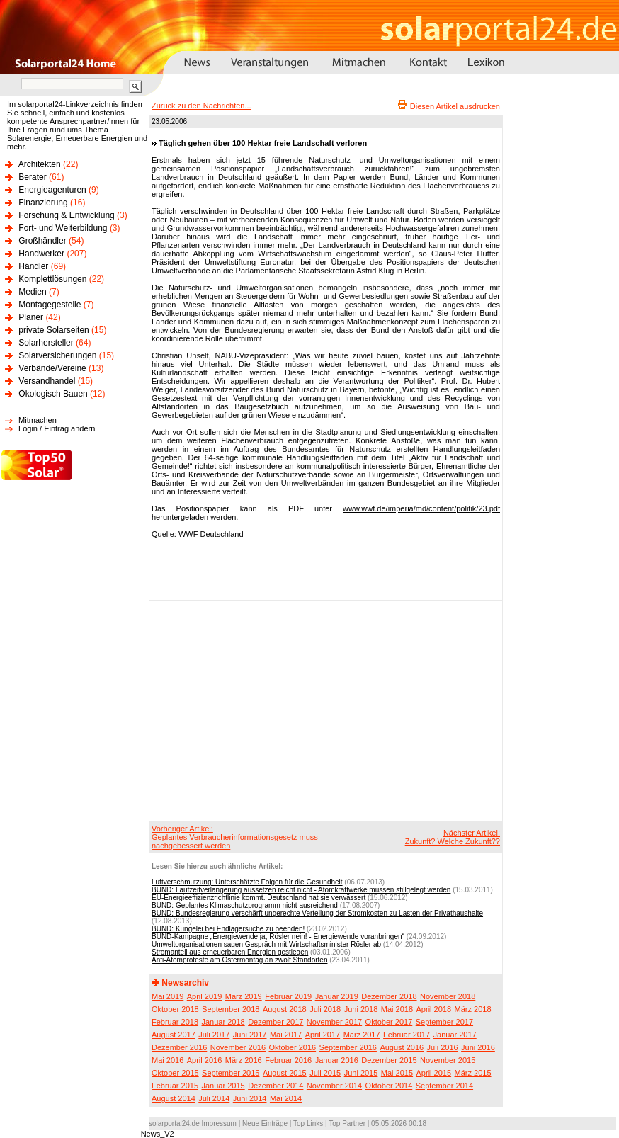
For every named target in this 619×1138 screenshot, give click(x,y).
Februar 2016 (288, 1060)
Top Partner (347, 1123)
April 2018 (434, 1009)
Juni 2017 (250, 1034)
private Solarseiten (53, 330)
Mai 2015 (397, 1073)
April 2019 (204, 996)
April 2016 (204, 1060)
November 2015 (447, 1060)
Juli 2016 (442, 1047)
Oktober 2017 (389, 1022)
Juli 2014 (213, 1098)
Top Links (308, 1123)
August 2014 (173, 1098)
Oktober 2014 (389, 1085)
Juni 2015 (361, 1073)
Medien (32, 292)
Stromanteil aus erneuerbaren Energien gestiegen (230, 952)
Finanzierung (42, 202)
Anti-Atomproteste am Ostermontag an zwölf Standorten (239, 960)
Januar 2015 (223, 1085)
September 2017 (444, 1022)
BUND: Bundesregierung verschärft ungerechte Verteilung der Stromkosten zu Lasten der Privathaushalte (317, 913)
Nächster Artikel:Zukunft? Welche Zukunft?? (452, 837)
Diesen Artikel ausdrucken (455, 106)
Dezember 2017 (275, 1022)
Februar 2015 (175, 1085)
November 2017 (334, 1022)
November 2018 (447, 996)
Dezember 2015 (388, 1060)
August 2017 (173, 1034)
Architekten (39, 164)
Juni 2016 (478, 1047)
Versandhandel (46, 381)
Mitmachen (37, 420)
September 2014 (444, 1085)
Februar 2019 (288, 996)
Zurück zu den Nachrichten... (201, 105)
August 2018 (285, 1009)
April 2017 (323, 1034)
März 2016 (243, 1060)
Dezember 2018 (388, 996)
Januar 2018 (223, 1022)
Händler (33, 266)
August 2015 (285, 1073)
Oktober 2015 (175, 1073)
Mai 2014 (286, 1098)
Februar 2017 (406, 1034)
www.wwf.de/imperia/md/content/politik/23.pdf (421, 508)
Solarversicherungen (57, 355)
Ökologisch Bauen (52, 394)
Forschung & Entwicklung (66, 215)
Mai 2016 (167, 1060)
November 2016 (238, 1047)
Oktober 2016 (292, 1047)
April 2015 (434, 1073)
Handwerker (41, 253)
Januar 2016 (336, 1060)
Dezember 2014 (275, 1085)
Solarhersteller (45, 343)
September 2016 (348, 1047)
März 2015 (473, 1073)
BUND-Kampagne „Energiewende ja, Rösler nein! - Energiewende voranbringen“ (279, 936)
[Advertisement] (315, 710)
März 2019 (243, 996)
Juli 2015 (325, 1073)
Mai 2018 (397, 1009)
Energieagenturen (52, 190)
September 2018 (230, 1009)
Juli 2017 (213, 1034)
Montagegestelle (49, 304)
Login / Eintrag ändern (56, 428)
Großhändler (42, 241)
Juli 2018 (325, 1009)
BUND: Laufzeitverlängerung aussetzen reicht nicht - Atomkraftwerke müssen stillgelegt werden (301, 890)
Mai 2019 (167, 996)
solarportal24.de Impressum (193, 1123)
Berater (32, 177)
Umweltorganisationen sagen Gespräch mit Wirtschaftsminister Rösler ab (266, 944)
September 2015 (230, 1073)
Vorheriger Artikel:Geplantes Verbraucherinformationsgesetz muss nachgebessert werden (235, 837)
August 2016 (402, 1047)
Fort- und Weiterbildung (62, 228)
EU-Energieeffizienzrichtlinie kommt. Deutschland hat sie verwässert (258, 897)
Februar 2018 (175, 1022)
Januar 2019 (336, 996)
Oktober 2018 (175, 1009)
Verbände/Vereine (52, 368)
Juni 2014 (250, 1098)
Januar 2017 (455, 1034)
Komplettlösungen (52, 279)
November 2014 (334, 1085)
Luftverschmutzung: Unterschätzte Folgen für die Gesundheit (247, 882)
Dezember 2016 (179, 1047)
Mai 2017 (286, 1034)
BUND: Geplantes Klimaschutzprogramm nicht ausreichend (245, 905)
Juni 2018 (361, 1009)
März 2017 (361, 1034)
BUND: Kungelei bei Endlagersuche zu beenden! (228, 929)
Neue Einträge (265, 1123)
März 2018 (473, 1009)
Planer (30, 317)
